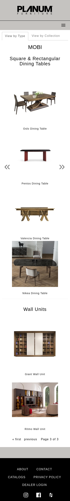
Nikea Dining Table (35, 293)
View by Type (15, 36)
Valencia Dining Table (35, 238)
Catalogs (16, 477)
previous (30, 439)
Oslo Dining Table (35, 128)
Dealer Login (34, 484)
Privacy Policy (47, 477)
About (22, 469)
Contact (44, 469)
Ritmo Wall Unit (35, 429)
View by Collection (46, 35)
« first (16, 439)
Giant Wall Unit (35, 374)
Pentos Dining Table (35, 183)
